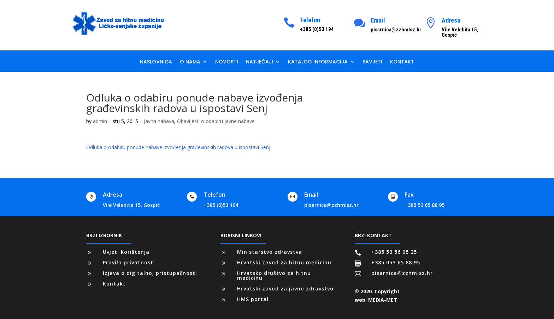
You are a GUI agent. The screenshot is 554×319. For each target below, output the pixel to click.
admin (100, 121)
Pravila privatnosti (129, 262)
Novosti (226, 62)
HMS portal (253, 299)
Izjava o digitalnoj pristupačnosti (150, 273)
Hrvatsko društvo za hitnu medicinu (274, 275)
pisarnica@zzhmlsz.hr (331, 205)
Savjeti (372, 62)
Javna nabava (159, 121)
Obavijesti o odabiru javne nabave (216, 121)
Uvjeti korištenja (126, 252)
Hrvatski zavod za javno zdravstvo (285, 288)
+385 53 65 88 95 (424, 205)
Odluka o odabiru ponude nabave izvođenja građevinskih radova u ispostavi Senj (178, 147)
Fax (409, 194)
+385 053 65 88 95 (395, 262)
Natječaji (259, 62)
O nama (190, 62)
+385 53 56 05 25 (394, 252)
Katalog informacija (318, 62)
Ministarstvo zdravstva (269, 252)
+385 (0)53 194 (221, 205)
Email (378, 20)
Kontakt (402, 62)
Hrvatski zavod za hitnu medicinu (284, 262)
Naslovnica (156, 62)
